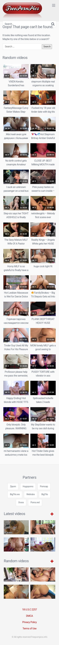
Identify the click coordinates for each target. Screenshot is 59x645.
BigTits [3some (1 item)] (44, 494)
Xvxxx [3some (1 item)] (21, 502)
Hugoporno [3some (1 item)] (28, 486)
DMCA (29, 615)
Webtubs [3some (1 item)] (30, 494)
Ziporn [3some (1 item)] (13, 486)
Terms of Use (29, 628)
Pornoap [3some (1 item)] (44, 486)
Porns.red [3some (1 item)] (35, 502)
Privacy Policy (29, 622)
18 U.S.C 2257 (29, 609)
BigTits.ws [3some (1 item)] (15, 494)
